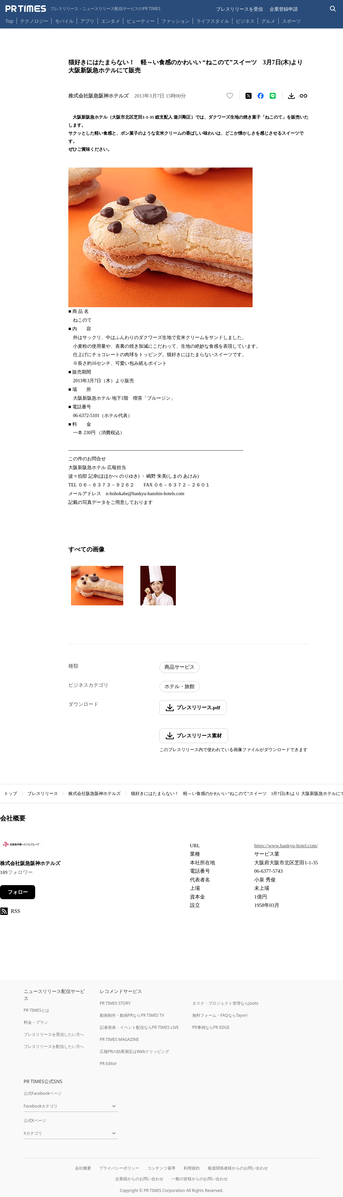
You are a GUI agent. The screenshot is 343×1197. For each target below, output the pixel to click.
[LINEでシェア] (272, 95)
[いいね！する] (229, 95)
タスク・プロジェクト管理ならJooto (225, 1003)
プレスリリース (42, 793)
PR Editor (108, 1063)
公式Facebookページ (43, 1093)
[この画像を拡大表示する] (97, 585)
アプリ (87, 21)
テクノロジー (34, 21)
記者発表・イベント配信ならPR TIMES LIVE (139, 1027)
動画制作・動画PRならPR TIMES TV (132, 1015)
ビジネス (245, 21)
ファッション (175, 21)
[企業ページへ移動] (21, 846)
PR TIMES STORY (115, 1003)
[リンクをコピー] (303, 95)
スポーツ (291, 21)
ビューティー (141, 21)
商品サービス (179, 667)
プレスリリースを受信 (239, 9)
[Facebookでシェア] (260, 95)
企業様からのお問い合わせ (139, 1179)
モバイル (64, 21)
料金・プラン (36, 1022)
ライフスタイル (212, 21)
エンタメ (110, 21)
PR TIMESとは (37, 1010)
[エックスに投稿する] (248, 95)
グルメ (268, 21)
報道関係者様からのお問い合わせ (238, 1168)
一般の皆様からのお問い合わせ (200, 1179)
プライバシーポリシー (119, 1168)
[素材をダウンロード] (291, 95)
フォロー (18, 892)
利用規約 (192, 1168)
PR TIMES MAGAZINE (119, 1039)
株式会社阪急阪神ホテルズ (94, 793)
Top (9, 21)
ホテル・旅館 (179, 686)
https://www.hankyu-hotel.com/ (286, 845)
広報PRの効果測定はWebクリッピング (134, 1051)
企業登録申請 (284, 9)
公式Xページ (35, 1120)
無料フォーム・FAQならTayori (220, 1015)
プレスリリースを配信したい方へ (54, 1046)
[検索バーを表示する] (333, 8)
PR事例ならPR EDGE (210, 1027)
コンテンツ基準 (161, 1168)
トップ (10, 793)
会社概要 (83, 1168)
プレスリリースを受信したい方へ (54, 1034)
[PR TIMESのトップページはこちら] (82, 9)
